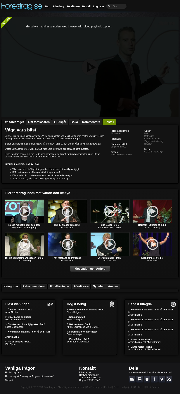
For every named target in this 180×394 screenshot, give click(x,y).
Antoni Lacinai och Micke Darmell (83, 327)
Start (47, 6)
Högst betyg (76, 304)
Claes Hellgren (74, 312)
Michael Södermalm (15, 319)
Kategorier (11, 286)
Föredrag (58, 6)
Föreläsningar (59, 286)
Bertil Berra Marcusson (109, 227)
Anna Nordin (109, 260)
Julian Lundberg (152, 227)
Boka (74, 122)
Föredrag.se (50, 387)
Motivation (149, 136)
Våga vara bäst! (21, 129)
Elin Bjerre (10, 344)
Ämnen (113, 286)
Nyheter (98, 286)
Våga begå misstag (153, 141)
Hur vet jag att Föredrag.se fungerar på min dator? (29, 376)
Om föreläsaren (39, 122)
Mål (146, 133)
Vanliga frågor (20, 368)
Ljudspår (60, 122)
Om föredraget (14, 122)
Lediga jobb (126, 387)
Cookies (138, 387)
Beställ (86, 6)
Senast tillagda (140, 304)
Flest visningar (17, 304)
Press (116, 387)
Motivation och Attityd (121, 154)
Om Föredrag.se (94, 387)
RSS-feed (169, 379)
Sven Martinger (74, 319)
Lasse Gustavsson (14, 327)
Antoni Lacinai (12, 337)
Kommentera (91, 122)
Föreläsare (73, 6)
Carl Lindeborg (24, 260)
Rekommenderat (34, 286)
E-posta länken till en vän (132, 379)
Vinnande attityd (152, 138)
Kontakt (87, 368)
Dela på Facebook (154, 379)
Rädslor (148, 144)
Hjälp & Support (152, 387)
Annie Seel (152, 260)
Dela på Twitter (161, 379)
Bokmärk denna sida (147, 379)
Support (9, 380)
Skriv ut (139, 379)
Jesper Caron (66, 227)
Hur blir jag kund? (13, 372)
